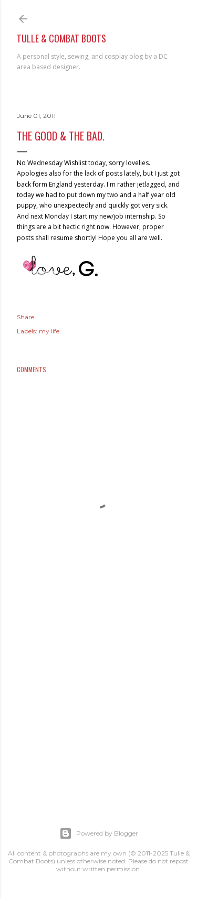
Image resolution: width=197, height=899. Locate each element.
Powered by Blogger (98, 833)
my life (49, 331)
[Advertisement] (98, 709)
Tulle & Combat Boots (61, 38)
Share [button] (25, 317)
